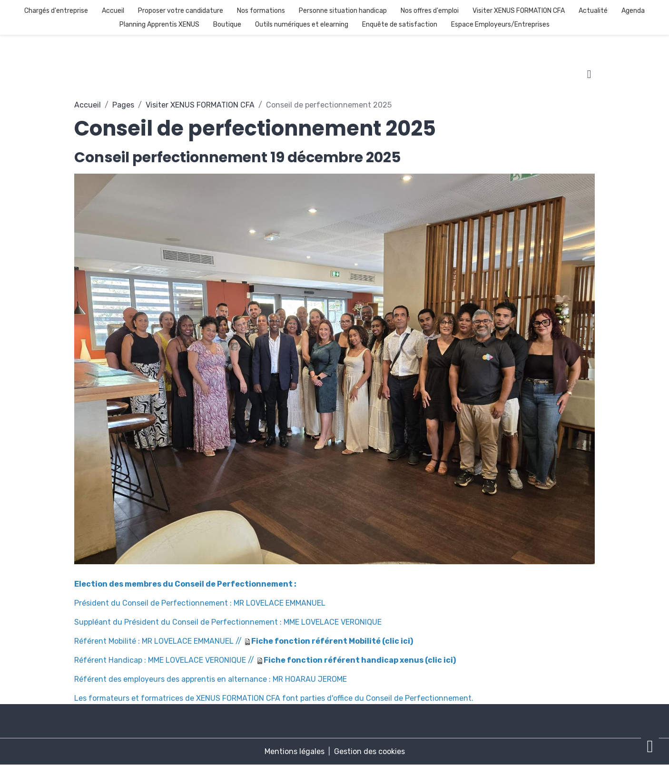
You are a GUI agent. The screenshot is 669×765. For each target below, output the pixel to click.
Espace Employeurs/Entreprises (500, 24)
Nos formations (261, 11)
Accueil (113, 11)
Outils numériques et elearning (301, 24)
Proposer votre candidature (180, 11)
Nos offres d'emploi (430, 11)
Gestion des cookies (369, 751)
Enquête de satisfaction (399, 24)
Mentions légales (295, 751)
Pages (123, 104)
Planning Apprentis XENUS (159, 24)
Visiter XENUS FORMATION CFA (518, 11)
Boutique (227, 24)
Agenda (633, 11)
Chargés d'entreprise (56, 11)
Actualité (593, 11)
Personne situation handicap (343, 11)
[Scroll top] (650, 746)
